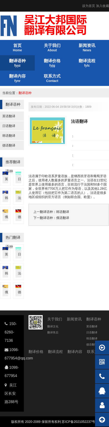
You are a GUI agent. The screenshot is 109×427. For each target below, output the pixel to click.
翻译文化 (52, 326)
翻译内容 (74, 352)
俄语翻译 (62, 218)
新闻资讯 (74, 319)
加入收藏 (102, 6)
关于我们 (54, 319)
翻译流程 (55, 352)
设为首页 (88, 6)
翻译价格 (36, 352)
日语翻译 (8, 126)
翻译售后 (52, 332)
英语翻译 (8, 116)
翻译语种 (25, 93)
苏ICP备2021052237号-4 (80, 422)
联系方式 (94, 352)
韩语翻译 (8, 135)
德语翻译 (8, 145)
